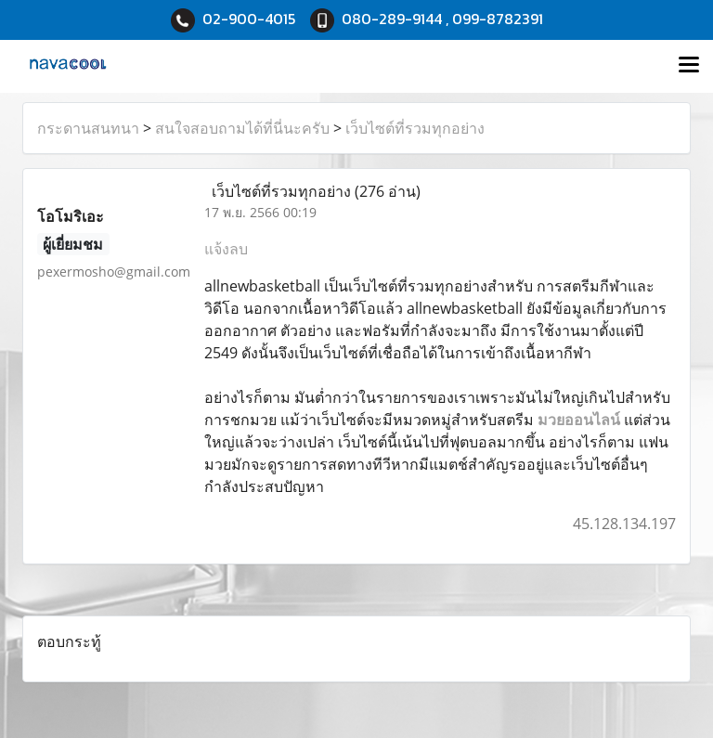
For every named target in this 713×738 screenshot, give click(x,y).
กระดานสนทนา (88, 128)
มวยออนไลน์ (579, 419)
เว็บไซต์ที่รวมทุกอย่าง (415, 128)
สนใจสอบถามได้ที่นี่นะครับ (242, 128)
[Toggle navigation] (688, 65)
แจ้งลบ (226, 249)
